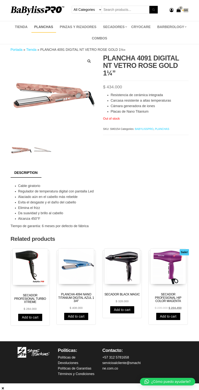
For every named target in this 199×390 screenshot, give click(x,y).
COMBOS (99, 38)
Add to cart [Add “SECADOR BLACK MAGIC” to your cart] (122, 310)
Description (26, 173)
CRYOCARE (141, 27)
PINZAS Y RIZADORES (78, 27)
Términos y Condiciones (76, 374)
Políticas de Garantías (74, 368)
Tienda (21, 27)
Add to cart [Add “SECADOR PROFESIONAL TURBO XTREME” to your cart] (30, 317)
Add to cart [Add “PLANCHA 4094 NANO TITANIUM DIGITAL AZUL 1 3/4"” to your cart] (76, 316)
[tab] (29, 173)
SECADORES (114, 27)
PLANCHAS (43, 27)
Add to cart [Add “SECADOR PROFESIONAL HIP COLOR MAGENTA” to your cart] (168, 316)
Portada (17, 50)
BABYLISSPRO (144, 128)
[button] (167, 381)
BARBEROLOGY (170, 27)
